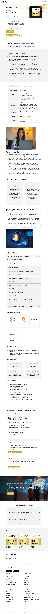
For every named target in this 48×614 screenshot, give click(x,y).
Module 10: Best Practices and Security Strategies (19, 303)
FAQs (34, 46)
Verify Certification (10, 597)
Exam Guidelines (10, 599)
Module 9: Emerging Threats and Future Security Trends (21, 299)
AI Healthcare (27, 590)
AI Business (26, 578)
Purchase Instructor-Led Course (15, 452)
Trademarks (9, 578)
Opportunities (17, 43)
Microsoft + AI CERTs (10, 584)
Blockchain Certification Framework (32, 599)
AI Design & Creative (28, 595)
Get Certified (10, 493)
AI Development (27, 586)
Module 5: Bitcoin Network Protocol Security (18, 285)
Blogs (7, 586)
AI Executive (26, 580)
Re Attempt (26, 605)
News (7, 591)
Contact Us (8, 601)
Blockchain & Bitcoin (28, 597)
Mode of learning (27, 46)
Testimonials (9, 590)
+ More (39, 256)
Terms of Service (29, 564)
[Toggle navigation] (45, 2)
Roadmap (26, 607)
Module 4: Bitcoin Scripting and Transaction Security (20, 281)
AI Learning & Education (29, 593)
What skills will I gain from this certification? (18, 516)
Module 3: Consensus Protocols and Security (18, 278)
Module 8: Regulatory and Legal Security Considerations (21, 296)
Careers (8, 593)
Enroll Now (10, 31)
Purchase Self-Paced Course (14, 467)
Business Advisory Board (11, 582)
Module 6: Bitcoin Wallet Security (16, 289)
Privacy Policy (23, 564)
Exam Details (18, 46)
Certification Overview (13, 267)
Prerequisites (11, 46)
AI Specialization (27, 588)
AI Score (8, 595)
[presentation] (7, 193)
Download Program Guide (12, 35)
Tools (32, 43)
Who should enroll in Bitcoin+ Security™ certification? (20, 509)
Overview (10, 43)
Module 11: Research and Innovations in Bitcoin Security (21, 306)
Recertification (27, 603)
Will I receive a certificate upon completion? (18, 523)
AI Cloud (26, 584)
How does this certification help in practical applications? (21, 512)
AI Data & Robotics (28, 591)
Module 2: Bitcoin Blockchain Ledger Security (18, 274)
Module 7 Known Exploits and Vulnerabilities (18, 292)
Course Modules (25, 43)
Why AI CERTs (9, 576)
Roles (25, 608)
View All (25, 601)
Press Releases (9, 588)
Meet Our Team (9, 580)
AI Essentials (26, 576)
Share (21, 35)
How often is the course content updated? (18, 519)
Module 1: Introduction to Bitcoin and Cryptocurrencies (21, 271)
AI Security (26, 582)
